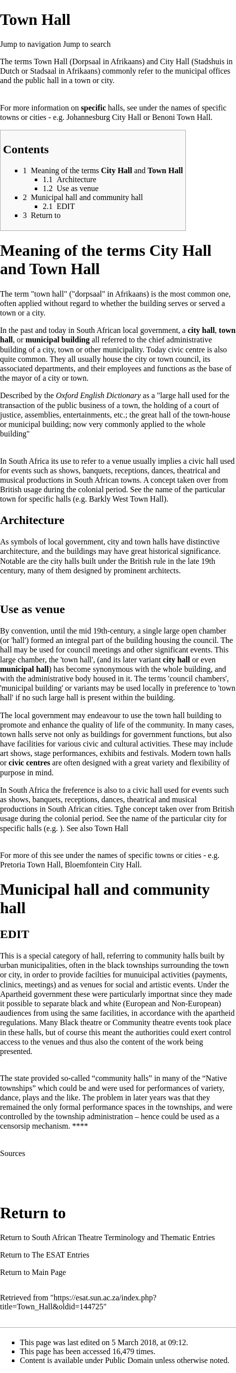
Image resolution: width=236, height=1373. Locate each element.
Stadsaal (43, 71)
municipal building (57, 339)
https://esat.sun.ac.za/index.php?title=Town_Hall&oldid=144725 (78, 1302)
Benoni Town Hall (181, 117)
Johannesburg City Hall (104, 117)
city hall (201, 330)
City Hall (174, 61)
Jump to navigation (30, 44)
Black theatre (81, 1022)
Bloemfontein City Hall (102, 864)
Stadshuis (209, 61)
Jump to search (87, 44)
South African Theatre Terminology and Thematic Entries (123, 1237)
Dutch (9, 71)
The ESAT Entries (60, 1255)
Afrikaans (81, 71)
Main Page (49, 1272)
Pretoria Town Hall (30, 864)
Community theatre (143, 1022)
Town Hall (51, 61)
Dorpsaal (86, 61)
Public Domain (129, 1360)
